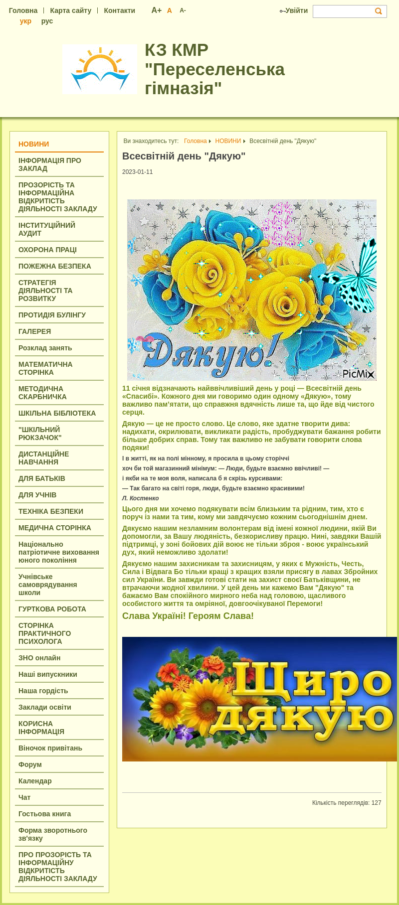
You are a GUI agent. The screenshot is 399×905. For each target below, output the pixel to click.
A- (183, 10)
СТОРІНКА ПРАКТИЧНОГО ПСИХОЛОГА (44, 633)
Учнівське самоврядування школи (47, 585)
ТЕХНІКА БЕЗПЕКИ (50, 511)
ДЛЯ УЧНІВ (37, 495)
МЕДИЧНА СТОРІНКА (54, 528)
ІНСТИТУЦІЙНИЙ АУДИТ (46, 229)
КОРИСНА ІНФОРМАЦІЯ (41, 728)
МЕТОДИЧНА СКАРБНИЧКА (42, 393)
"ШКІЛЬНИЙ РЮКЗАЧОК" (40, 434)
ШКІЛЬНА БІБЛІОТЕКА (57, 413)
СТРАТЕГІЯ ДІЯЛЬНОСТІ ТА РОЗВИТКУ (45, 290)
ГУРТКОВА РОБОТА (52, 609)
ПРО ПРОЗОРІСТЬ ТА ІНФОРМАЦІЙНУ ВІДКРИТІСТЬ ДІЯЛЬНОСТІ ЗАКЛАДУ (57, 867)
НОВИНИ (33, 144)
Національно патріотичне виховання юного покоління (58, 552)
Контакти (119, 10)
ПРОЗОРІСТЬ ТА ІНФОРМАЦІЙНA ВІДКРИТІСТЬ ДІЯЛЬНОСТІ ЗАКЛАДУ (57, 197)
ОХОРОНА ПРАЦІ (47, 250)
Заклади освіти (44, 707)
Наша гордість (43, 691)
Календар (35, 781)
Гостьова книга (44, 814)
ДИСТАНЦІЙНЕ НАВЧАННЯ (43, 458)
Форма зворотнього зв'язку (52, 834)
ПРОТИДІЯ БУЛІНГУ (52, 315)
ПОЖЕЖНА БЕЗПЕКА (54, 266)
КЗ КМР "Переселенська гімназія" (215, 69)
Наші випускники (47, 674)
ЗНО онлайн (39, 658)
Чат (24, 797)
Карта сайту (71, 10)
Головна (23, 10)
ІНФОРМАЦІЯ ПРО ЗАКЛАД (49, 164)
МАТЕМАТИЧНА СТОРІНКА (45, 368)
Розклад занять (45, 348)
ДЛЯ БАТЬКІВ (41, 478)
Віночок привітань (50, 748)
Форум (30, 764)
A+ (157, 10)
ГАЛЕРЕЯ (34, 331)
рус (47, 21)
